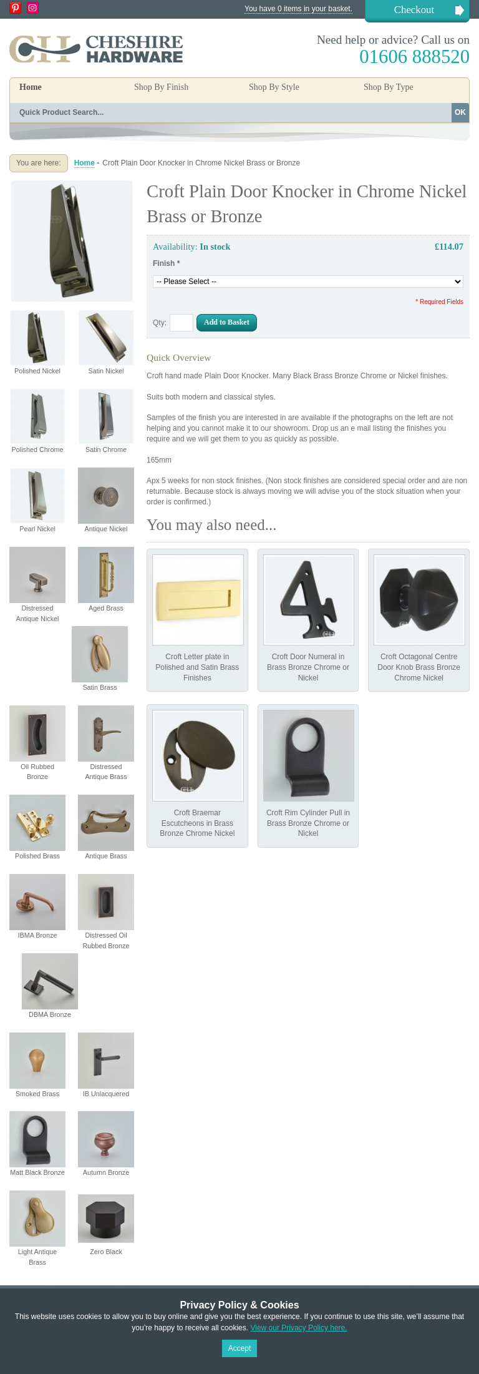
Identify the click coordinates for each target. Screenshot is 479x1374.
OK (460, 112)
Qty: (160, 322)
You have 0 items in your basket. (298, 8)
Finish (166, 263)
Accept (239, 1348)
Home (30, 87)
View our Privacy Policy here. (298, 1327)
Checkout (414, 10)
